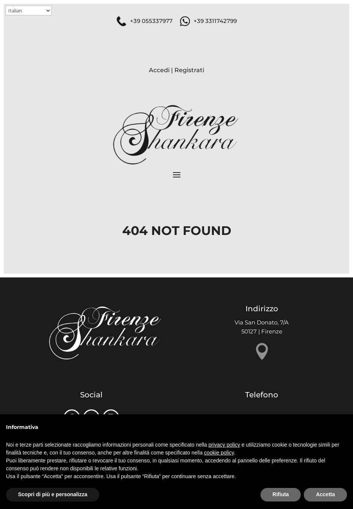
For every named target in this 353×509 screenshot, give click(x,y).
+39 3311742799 (215, 20)
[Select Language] (29, 10)
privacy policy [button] (224, 445)
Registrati (189, 70)
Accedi (159, 70)
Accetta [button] (325, 494)
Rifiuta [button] (281, 494)
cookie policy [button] (219, 453)
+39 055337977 (151, 20)
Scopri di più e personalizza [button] (52, 494)
